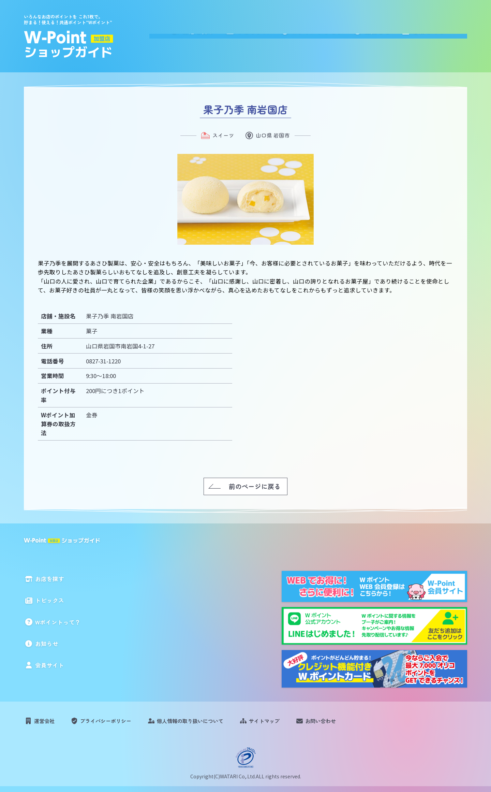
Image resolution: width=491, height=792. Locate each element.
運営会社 (46, 723)
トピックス (280, 34)
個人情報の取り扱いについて (207, 723)
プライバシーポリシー (114, 723)
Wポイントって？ (341, 34)
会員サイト (449, 34)
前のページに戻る (255, 485)
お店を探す (227, 34)
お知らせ (400, 34)
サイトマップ (289, 723)
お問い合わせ (350, 723)
